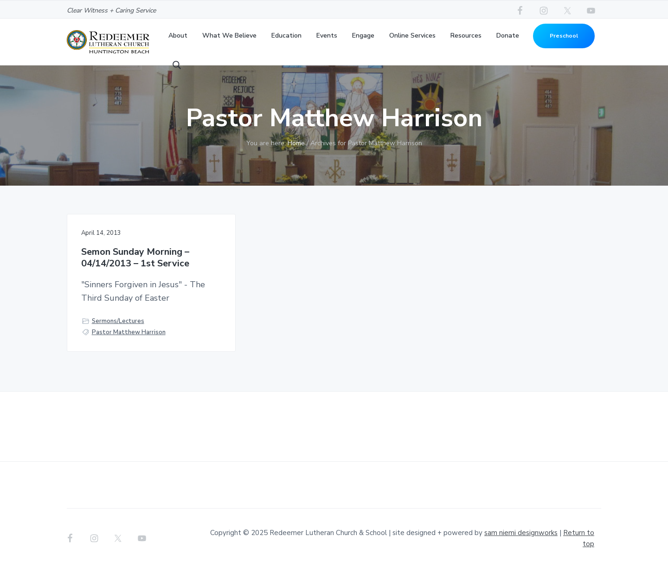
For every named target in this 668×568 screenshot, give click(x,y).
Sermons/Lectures (118, 321)
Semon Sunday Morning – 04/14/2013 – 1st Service (135, 257)
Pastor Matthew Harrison (129, 332)
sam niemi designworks (521, 532)
